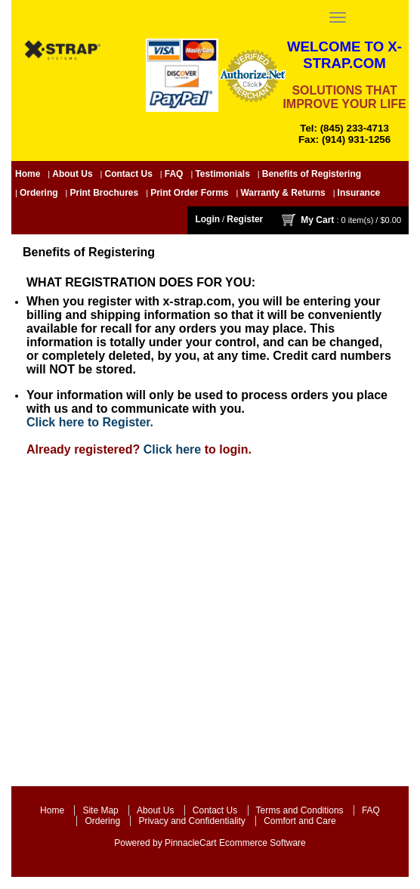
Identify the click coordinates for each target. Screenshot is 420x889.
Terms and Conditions (300, 810)
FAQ (174, 174)
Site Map (100, 810)
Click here (172, 449)
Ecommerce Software (262, 843)
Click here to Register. (89, 422)
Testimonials (222, 174)
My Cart (317, 219)
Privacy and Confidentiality (191, 821)
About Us (72, 174)
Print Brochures (104, 192)
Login (207, 219)
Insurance (359, 192)
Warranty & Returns (282, 192)
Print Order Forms (189, 192)
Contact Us (129, 174)
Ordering (39, 192)
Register (245, 219)
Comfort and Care (299, 821)
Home (27, 174)
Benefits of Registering (311, 174)
